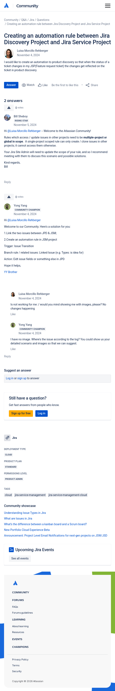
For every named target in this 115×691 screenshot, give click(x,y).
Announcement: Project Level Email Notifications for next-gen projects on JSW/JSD (55, 535)
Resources (18, 632)
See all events (19, 558)
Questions (43, 19)
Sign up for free (21, 413)
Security (17, 671)
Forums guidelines (22, 612)
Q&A (24, 19)
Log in (10, 378)
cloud (8, 495)
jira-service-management (30, 495)
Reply (7, 182)
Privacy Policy (20, 659)
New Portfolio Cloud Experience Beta (27, 529)
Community (27, 6)
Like (13, 314)
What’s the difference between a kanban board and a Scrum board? (45, 524)
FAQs (15, 606)
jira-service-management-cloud (68, 495)
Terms (15, 665)
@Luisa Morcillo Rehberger (24, 131)
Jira (32, 19)
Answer (11, 85)
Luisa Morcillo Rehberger (32, 50)
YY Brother (10, 272)
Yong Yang (20, 205)
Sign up (21, 378)
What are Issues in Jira (18, 518)
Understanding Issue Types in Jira (25, 512)
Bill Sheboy (20, 116)
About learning (20, 626)
